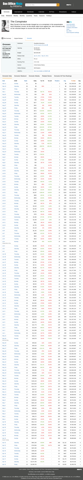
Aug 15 (4, 138)
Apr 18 (4, 456)
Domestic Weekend (20, 76)
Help (53, 471)
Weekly (16, 16)
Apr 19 (4, 453)
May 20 (4, 367)
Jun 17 (4, 289)
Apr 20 (4, 450)
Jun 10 (4, 308)
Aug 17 (4, 132)
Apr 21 (4, 448)
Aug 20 (4, 124)
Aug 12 (4, 146)
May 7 (4, 402)
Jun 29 (4, 256)
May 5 (4, 408)
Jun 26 (4, 265)
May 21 (4, 364)
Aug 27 (4, 105)
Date (3, 80)
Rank (25, 80)
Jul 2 (3, 248)
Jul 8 (3, 230)
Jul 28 (3, 176)
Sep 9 (3, 89)
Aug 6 (3, 162)
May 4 (4, 411)
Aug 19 (4, 127)
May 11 (4, 392)
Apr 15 (4, 464)
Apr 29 (4, 424)
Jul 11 (3, 222)
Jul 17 (3, 206)
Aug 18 (4, 130)
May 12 (4, 389)
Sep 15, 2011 (45, 55)
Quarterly (29, 16)
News (67, 29)
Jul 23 (3, 189)
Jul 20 (3, 198)
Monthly (22, 16)
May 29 (4, 343)
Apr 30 (4, 422)
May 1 (4, 419)
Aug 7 (3, 159)
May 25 (4, 353)
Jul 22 (3, 192)
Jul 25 (3, 184)
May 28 (4, 345)
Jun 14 (4, 297)
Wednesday (17, 94)
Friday (15, 89)
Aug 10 (4, 151)
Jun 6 (3, 319)
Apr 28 (4, 427)
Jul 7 (3, 233)
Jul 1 (3, 251)
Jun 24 (4, 270)
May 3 (4, 413)
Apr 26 (4, 432)
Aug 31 (4, 94)
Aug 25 (4, 110)
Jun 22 (4, 276)
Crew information (70, 26)
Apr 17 (4, 459)
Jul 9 (3, 228)
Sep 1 (3, 91)
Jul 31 (3, 168)
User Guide (37, 471)
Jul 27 (3, 179)
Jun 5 (3, 322)
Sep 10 (4, 86)
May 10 (4, 394)
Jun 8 (3, 314)
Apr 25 (4, 435)
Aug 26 (4, 108)
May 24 (4, 356)
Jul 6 (3, 236)
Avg (65, 80)
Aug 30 (4, 97)
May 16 (4, 378)
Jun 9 (3, 311)
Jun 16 (4, 292)
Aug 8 (3, 157)
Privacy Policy (36, 478)
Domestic (7, 12)
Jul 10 (3, 225)
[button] (73, 33)
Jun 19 (4, 284)
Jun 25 (4, 267)
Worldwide (30, 12)
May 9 (4, 397)
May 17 (4, 375)
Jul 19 (3, 200)
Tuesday (16, 97)
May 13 (4, 386)
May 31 (4, 335)
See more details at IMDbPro (42, 71)
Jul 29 (3, 173)
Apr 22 (4, 445)
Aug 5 (3, 165)
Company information (71, 27)
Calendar (41, 12)
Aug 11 (4, 149)
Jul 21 (3, 195)
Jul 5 (3, 238)
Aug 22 (4, 119)
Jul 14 (3, 214)
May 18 (4, 373)
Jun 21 (4, 278)
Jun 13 (4, 300)
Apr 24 (4, 438)
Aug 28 (4, 102)
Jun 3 (3, 327)
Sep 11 (4, 83)
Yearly (36, 16)
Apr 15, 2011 (37, 55)
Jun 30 (4, 254)
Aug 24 (4, 113)
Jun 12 (4, 303)
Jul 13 (3, 217)
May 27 (4, 348)
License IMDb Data (46, 471)
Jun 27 (4, 262)
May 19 (4, 370)
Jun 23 (4, 273)
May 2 (4, 416)
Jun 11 (4, 305)
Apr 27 (4, 430)
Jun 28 (4, 259)
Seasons (42, 16)
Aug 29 (4, 100)
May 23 (4, 359)
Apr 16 (4, 461)
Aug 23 (4, 116)
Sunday (16, 83)
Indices (74, 12)
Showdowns (63, 12)
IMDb (48, 474)
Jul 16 (3, 208)
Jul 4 (3, 241)
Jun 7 (3, 316)
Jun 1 (3, 333)
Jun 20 (4, 281)
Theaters (57, 80)
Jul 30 (3, 170)
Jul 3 (3, 246)
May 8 (4, 400)
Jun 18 (4, 286)
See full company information (41, 45)
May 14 (4, 383)
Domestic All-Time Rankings (63, 76)
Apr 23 (4, 442)
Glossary (31, 471)
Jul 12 (3, 219)
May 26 (4, 351)
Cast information (70, 24)
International (18, 12)
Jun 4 (3, 325)
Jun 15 (4, 295)
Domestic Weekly (34, 76)
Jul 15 (3, 211)
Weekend (9, 16)
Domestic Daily (7, 76)
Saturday (16, 86)
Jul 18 (3, 203)
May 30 (4, 338)
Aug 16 (4, 135)
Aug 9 (3, 154)
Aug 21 (4, 121)
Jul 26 (3, 181)
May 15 (4, 381)
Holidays (49, 16)
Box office (68, 31)
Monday (16, 100)
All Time (51, 12)
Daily (2, 16)
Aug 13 (4, 143)
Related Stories (47, 76)
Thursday (16, 91)
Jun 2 (3, 330)
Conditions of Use (25, 478)
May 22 (4, 362)
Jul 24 (3, 187)
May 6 (4, 405)
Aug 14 (4, 140)
